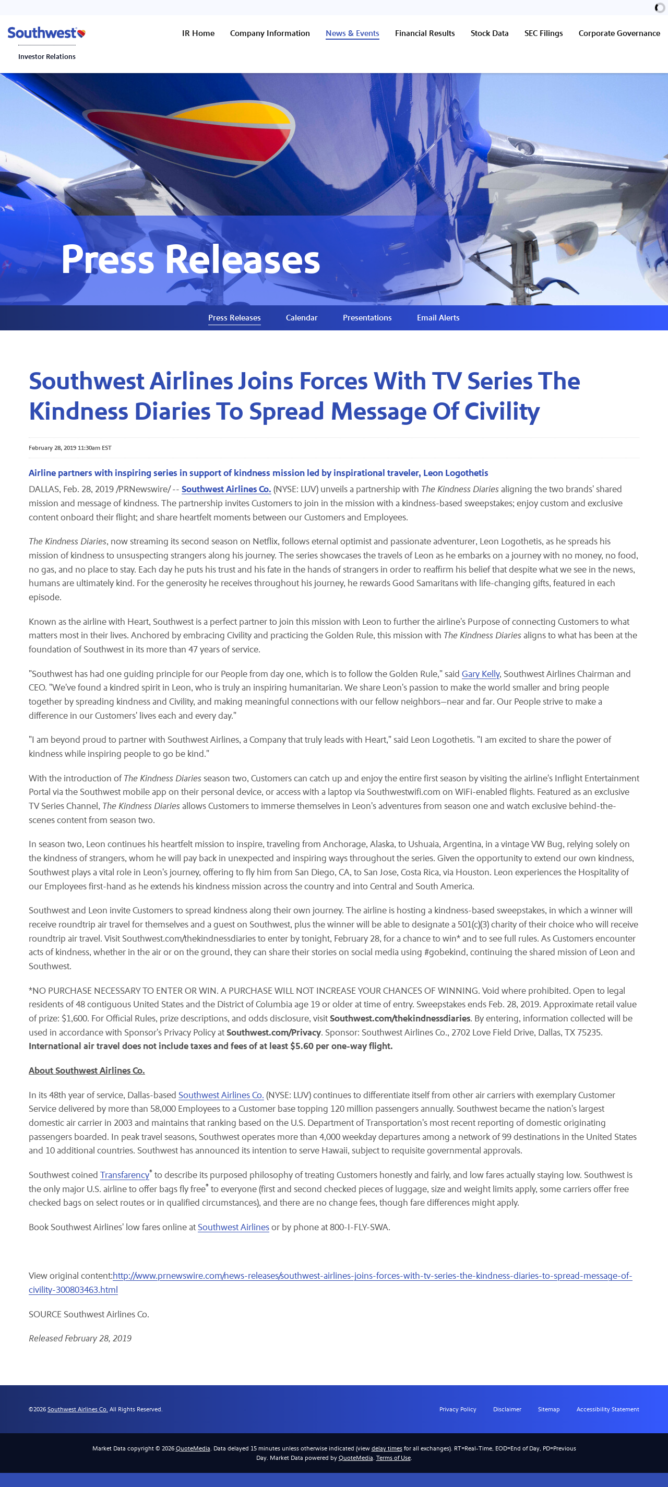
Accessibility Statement (608, 1423)
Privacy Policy (457, 1423)
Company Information (270, 33)
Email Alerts (438, 323)
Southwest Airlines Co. (224, 1107)
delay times (387, 1462)
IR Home (198, 33)
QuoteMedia (193, 1462)
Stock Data (490, 33)
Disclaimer (507, 1423)
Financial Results (425, 33)
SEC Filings (543, 33)
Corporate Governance (619, 33)
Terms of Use (393, 1472)
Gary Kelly (483, 681)
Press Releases (234, 323)
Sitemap (549, 1423)
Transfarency (125, 1188)
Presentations (367, 323)
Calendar (302, 323)
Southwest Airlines (234, 1240)
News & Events (352, 33)
